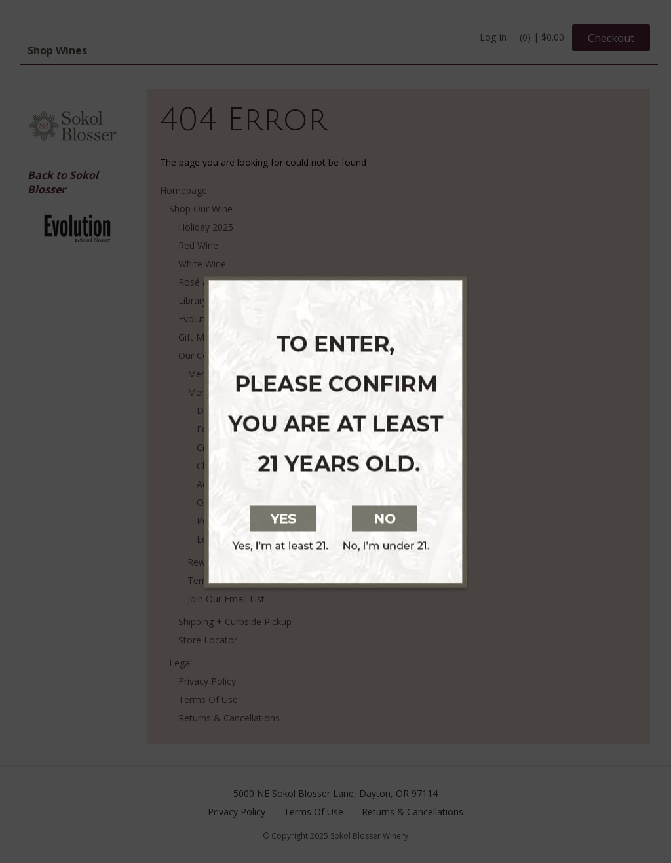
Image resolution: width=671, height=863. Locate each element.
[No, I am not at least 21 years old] (465, 517)
